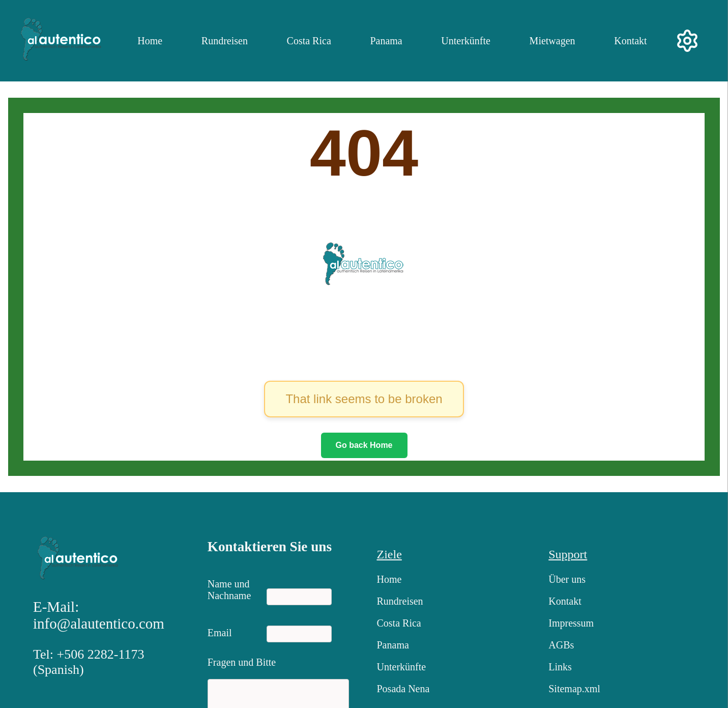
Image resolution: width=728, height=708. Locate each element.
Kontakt (630, 40)
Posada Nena (403, 688)
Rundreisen (224, 40)
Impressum (571, 623)
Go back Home (363, 445)
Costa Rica (309, 40)
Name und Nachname (229, 587)
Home (149, 40)
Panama (386, 40)
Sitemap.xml (574, 688)
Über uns (567, 579)
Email (220, 632)
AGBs (561, 644)
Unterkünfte (465, 40)
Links (560, 666)
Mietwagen (552, 40)
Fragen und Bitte (242, 662)
